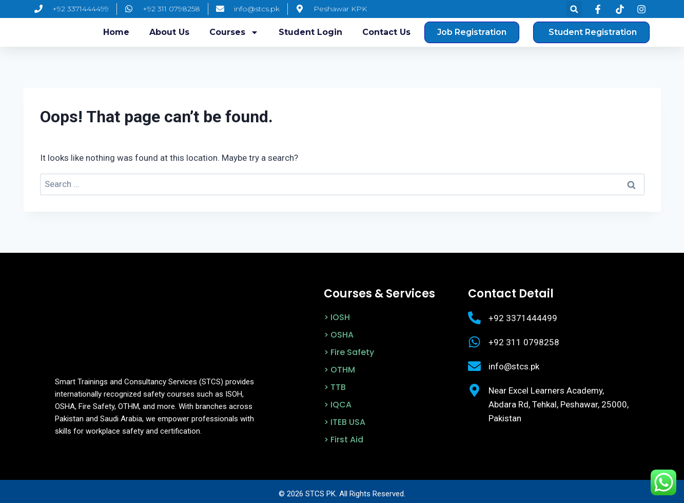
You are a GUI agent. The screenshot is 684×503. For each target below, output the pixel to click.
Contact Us (386, 32)
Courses (234, 32)
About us (169, 32)
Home (116, 32)
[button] (574, 9)
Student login (310, 32)
